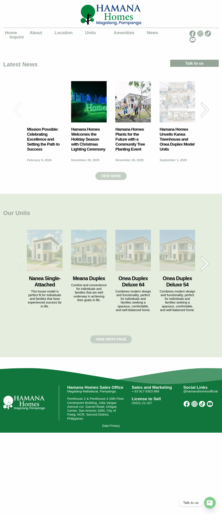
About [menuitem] (35, 33)
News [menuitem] (152, 33)
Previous (17, 109)
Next (205, 109)
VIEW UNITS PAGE (111, 339)
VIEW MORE (111, 176)
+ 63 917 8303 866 (145, 391)
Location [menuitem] (64, 33)
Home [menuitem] (11, 33)
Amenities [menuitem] (124, 33)
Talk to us (194, 63)
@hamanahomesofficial (200, 391)
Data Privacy (111, 426)
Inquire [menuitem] (17, 37)
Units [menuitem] (90, 33)
